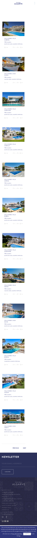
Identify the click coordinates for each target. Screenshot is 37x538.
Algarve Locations (8, 492)
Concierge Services (8, 501)
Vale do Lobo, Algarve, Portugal (12, 79)
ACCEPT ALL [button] (27, 533)
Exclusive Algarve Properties (11, 494)
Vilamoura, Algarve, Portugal (12, 361)
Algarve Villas (6, 490)
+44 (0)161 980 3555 (7, 512)
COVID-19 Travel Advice (9, 505)
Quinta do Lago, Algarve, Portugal (13, 44)
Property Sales (6, 507)
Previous (16, 448)
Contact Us (5, 509)
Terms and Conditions (9, 503)
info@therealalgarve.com (8, 514)
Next (24, 448)
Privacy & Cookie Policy (16, 534)
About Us (4, 496)
